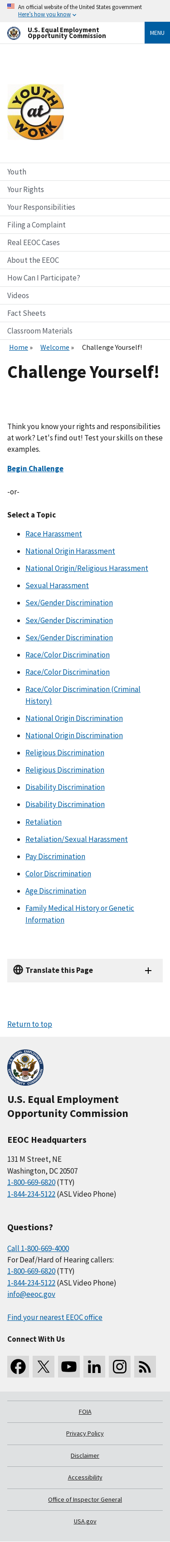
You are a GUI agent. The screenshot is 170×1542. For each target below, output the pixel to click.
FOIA (85, 1411)
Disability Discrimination (65, 787)
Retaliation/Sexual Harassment (76, 839)
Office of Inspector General (85, 1499)
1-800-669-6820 (31, 1182)
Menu (157, 33)
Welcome (54, 347)
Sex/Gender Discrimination (69, 603)
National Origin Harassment (70, 551)
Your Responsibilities (41, 207)
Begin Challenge (35, 469)
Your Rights (25, 189)
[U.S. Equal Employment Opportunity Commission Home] (65, 33)
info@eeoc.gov (31, 1294)
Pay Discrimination (55, 856)
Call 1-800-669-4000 (38, 1248)
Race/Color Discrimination (67, 655)
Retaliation (43, 822)
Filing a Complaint (36, 225)
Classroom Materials (40, 331)
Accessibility (85, 1477)
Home (18, 347)
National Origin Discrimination (74, 718)
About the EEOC (33, 260)
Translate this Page (59, 970)
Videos (18, 295)
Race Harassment (53, 534)
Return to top (29, 1024)
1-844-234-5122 (31, 1194)
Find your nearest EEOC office (54, 1317)
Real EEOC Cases (33, 242)
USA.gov (85, 1521)
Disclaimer (85, 1455)
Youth (16, 172)
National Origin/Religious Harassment (86, 568)
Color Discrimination (58, 874)
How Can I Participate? (43, 278)
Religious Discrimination (64, 753)
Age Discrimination (55, 891)
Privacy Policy (85, 1433)
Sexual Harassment (57, 585)
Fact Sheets (26, 313)
